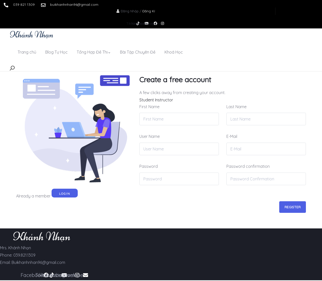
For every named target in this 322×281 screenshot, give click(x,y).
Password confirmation (248, 166)
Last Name (236, 106)
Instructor (164, 99)
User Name (149, 136)
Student (146, 99)
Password (148, 166)
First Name (149, 106)
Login (64, 193)
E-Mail (231, 136)
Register (293, 207)
